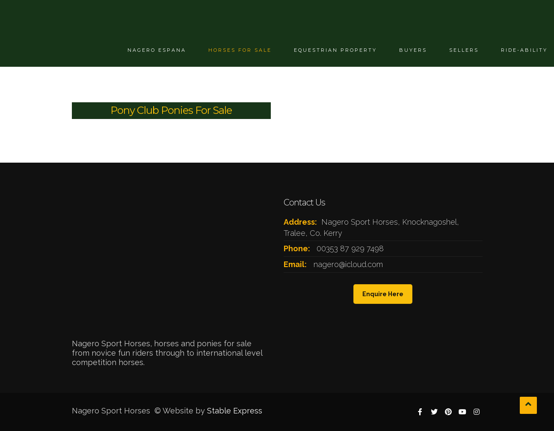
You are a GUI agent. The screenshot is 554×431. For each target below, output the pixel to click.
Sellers (464, 50)
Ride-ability (524, 50)
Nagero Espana (156, 50)
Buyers (413, 50)
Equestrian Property (335, 50)
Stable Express (234, 410)
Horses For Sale (240, 50)
